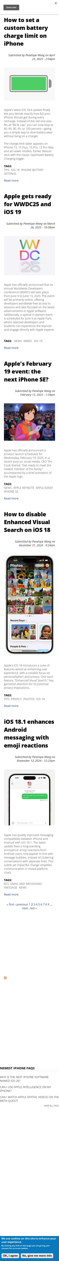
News (18, 341)
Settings (10, 173)
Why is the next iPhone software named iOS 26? (24, 1079)
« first (10, 904)
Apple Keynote (23, 488)
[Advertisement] (29, 943)
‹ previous (21, 904)
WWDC (27, 341)
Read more (11, 180)
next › (25, 908)
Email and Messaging (26, 884)
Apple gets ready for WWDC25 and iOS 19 (27, 204)
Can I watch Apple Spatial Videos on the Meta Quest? (29, 1099)
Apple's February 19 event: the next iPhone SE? (27, 371)
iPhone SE (11, 491)
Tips (6, 170)
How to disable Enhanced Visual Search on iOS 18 (27, 522)
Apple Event (44, 488)
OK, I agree (10, 1255)
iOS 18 (15, 170)
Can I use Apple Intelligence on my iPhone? (25, 1089)
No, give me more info (37, 1255)
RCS (6, 884)
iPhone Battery (32, 170)
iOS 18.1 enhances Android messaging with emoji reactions (29, 733)
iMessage (10, 887)
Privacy (16, 699)
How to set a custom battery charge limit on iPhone (26, 31)
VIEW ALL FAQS (51, 1105)
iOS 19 (38, 341)
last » (33, 908)
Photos (29, 699)
